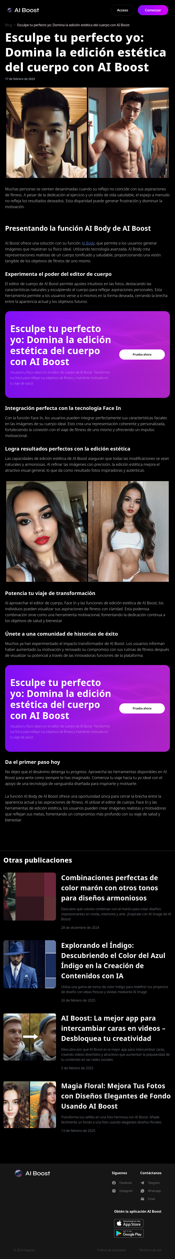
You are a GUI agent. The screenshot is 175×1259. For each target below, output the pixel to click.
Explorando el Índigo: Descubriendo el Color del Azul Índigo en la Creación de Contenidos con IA (113, 960)
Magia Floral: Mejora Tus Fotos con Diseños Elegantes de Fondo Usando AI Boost (116, 1096)
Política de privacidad (111, 1250)
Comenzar (153, 10)
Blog (8, 25)
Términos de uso (150, 1250)
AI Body (88, 243)
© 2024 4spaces (24, 1250)
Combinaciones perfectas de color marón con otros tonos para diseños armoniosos (109, 887)
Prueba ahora (142, 354)
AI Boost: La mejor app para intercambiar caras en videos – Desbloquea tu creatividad (113, 1028)
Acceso (122, 10)
